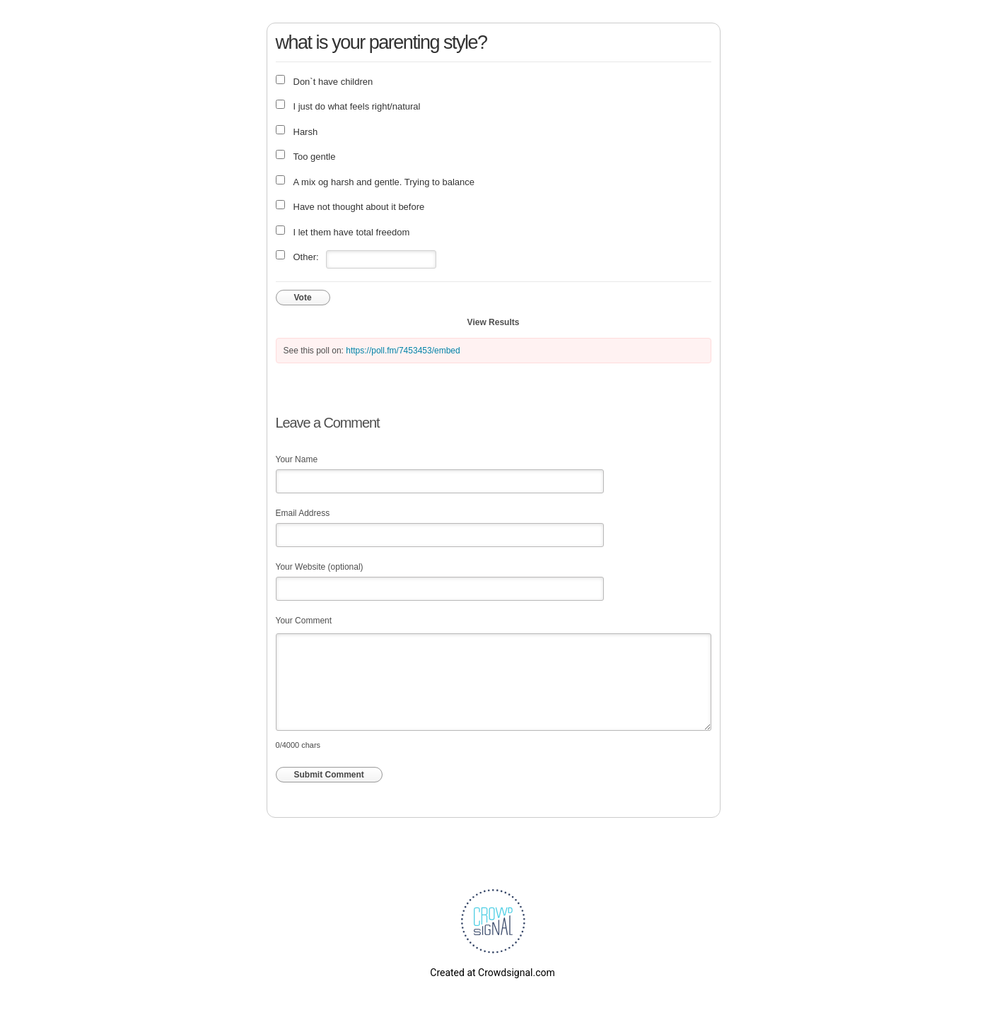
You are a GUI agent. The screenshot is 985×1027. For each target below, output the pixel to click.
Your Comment (304, 621)
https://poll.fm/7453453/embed (403, 351)
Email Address (303, 513)
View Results (493, 322)
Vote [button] (303, 298)
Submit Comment (329, 775)
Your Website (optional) (319, 567)
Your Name (297, 459)
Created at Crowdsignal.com (492, 972)
